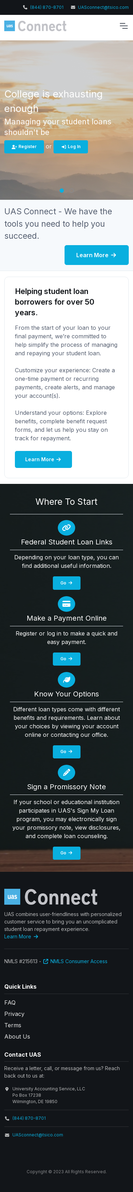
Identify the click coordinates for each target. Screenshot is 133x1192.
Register (24, 146)
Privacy (14, 1013)
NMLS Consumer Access (75, 961)
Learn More (96, 255)
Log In (71, 146)
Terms (12, 1025)
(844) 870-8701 (46, 7)
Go (66, 583)
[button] (62, 190)
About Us (17, 1036)
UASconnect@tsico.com (103, 7)
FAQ (10, 1002)
